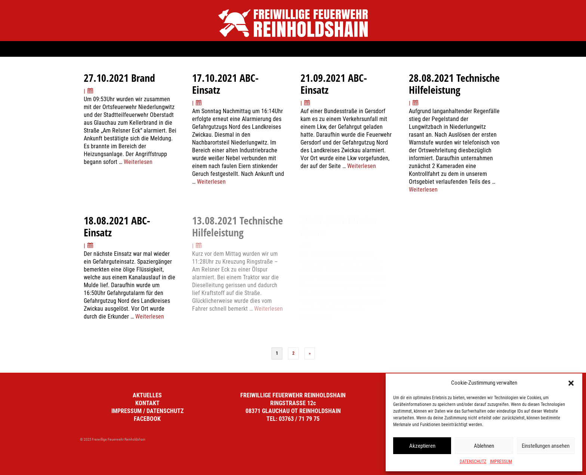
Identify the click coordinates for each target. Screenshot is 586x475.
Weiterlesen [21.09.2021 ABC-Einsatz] (361, 166)
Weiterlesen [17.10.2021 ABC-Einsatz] (211, 181)
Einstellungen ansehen (546, 446)
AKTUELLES (147, 395)
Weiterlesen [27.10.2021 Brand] (138, 161)
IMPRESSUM (501, 461)
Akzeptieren (422, 446)
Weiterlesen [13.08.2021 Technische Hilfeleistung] (268, 308)
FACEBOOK (147, 418)
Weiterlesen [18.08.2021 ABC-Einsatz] (149, 316)
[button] (571, 383)
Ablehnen (484, 446)
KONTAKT (147, 403)
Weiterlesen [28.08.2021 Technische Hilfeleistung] (423, 189)
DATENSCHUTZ (473, 461)
